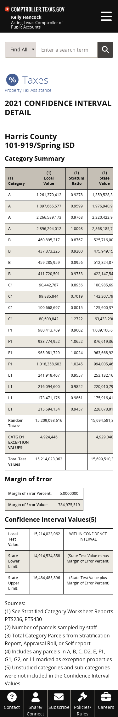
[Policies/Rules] (82, 703)
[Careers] (106, 700)
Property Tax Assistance (28, 90)
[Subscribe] (59, 700)
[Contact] (12, 700)
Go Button (105, 49)
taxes (27, 79)
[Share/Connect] (35, 703)
